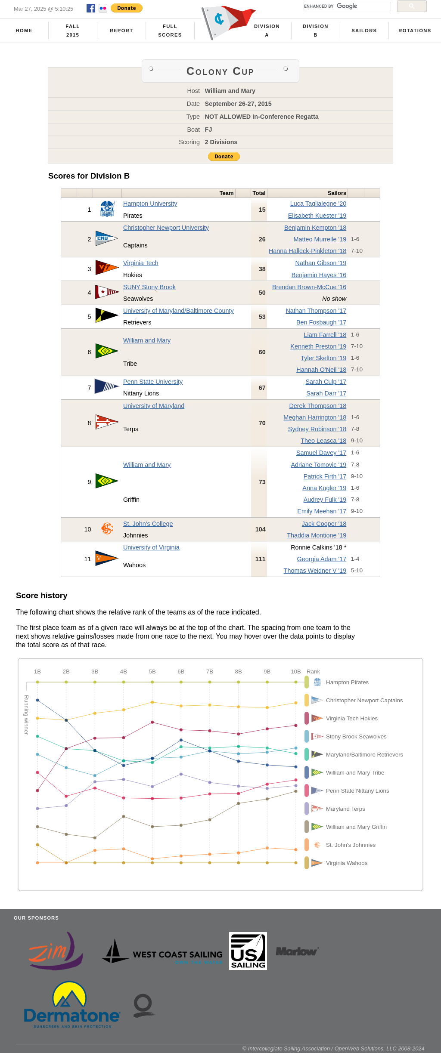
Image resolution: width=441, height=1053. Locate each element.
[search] (346, 6)
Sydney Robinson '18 (317, 429)
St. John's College (148, 523)
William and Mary (147, 340)
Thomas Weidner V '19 (315, 570)
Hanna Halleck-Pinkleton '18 (307, 250)
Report (122, 30)
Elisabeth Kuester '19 (317, 215)
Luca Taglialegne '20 (318, 203)
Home (24, 30)
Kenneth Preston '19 (318, 346)
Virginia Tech (140, 262)
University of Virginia (151, 547)
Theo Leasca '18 (323, 440)
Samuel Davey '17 (321, 452)
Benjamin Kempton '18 (315, 227)
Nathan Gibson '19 (321, 262)
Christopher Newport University (166, 227)
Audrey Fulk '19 (325, 499)
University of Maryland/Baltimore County (178, 310)
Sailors (364, 30)
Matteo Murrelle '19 (320, 239)
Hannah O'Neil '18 (321, 369)
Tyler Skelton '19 (323, 358)
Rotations (414, 30)
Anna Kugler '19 (324, 488)
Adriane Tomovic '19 (318, 464)
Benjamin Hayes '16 (319, 275)
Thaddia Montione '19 (316, 535)
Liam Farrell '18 (325, 334)
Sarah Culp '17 (326, 381)
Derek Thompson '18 (317, 405)
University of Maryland (153, 405)
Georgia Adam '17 (322, 559)
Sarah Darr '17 (326, 393)
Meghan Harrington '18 (314, 417)
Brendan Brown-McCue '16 (309, 287)
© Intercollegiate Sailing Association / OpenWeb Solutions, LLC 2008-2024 (333, 1048)
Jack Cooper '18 (324, 523)
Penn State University (153, 381)
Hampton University (150, 203)
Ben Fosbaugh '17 (321, 322)
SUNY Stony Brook (149, 287)
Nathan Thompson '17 (316, 310)
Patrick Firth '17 (325, 476)
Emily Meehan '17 (321, 511)
